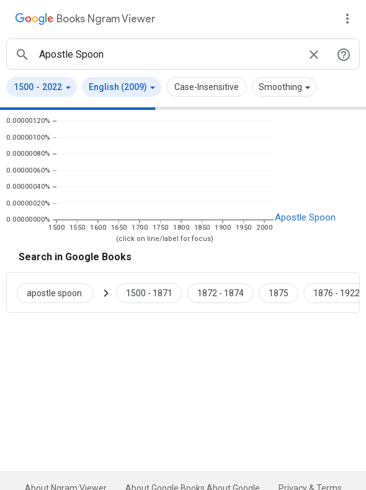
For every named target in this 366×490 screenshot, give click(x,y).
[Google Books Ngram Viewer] (85, 20)
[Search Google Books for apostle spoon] (60, 292)
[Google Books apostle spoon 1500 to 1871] (149, 292)
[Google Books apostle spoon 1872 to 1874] (220, 292)
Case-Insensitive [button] (206, 87)
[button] (41, 87)
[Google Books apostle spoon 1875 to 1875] (278, 292)
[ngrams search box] (168, 54)
